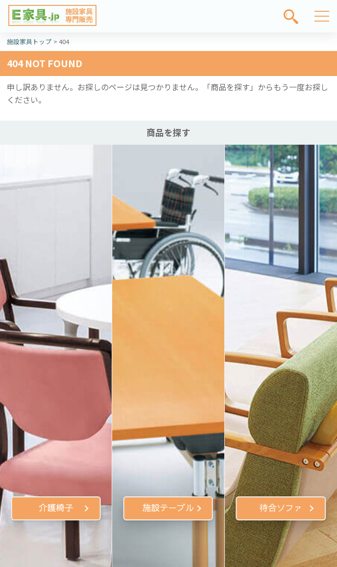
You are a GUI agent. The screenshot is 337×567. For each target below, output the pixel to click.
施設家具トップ (29, 41)
